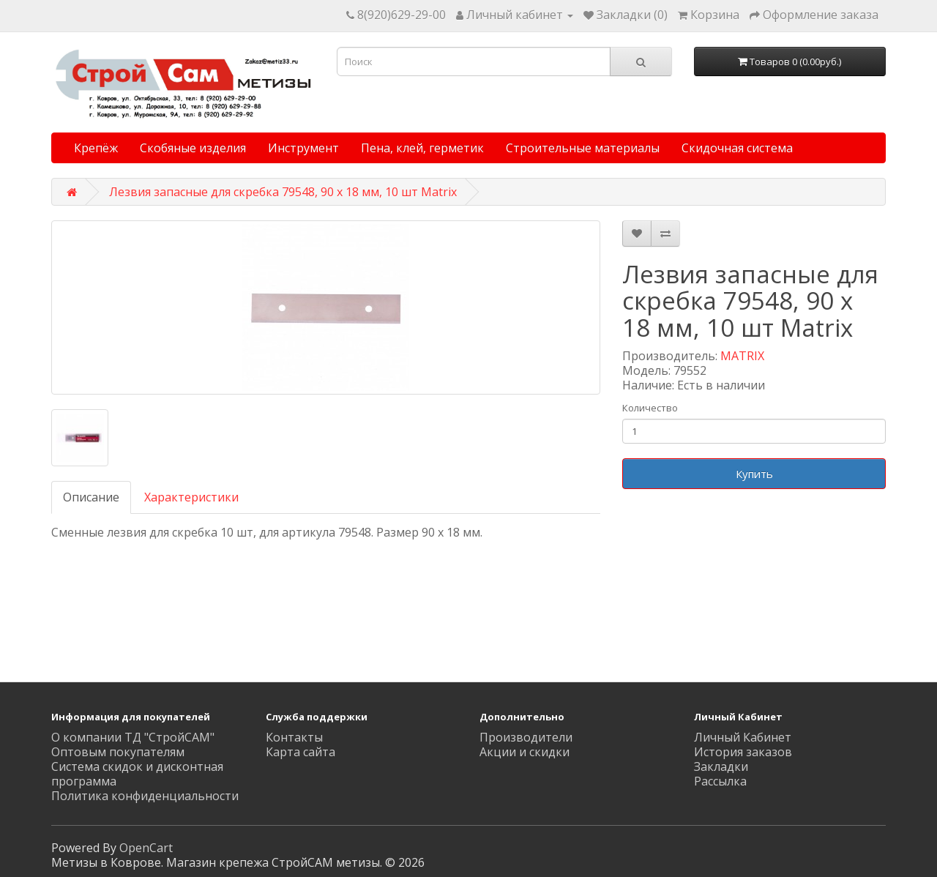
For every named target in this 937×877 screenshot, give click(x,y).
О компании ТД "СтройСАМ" (132, 737)
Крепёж (96, 148)
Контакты (294, 737)
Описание (91, 497)
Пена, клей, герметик (422, 148)
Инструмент (303, 148)
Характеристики (191, 497)
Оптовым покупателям (117, 752)
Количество (650, 407)
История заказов (743, 752)
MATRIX (742, 356)
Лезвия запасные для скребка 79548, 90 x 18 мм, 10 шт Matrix (283, 192)
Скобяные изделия (193, 148)
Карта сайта (300, 752)
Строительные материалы (583, 148)
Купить (754, 473)
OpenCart (146, 848)
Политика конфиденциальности (145, 796)
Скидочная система (737, 148)
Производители (525, 737)
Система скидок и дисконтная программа (137, 773)
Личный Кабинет (742, 737)
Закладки (721, 766)
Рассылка (720, 781)
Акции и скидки (524, 752)
